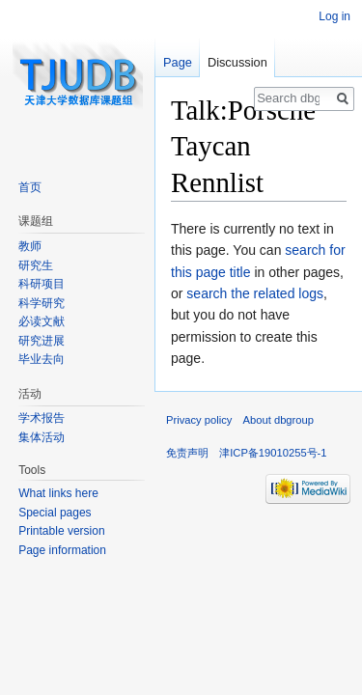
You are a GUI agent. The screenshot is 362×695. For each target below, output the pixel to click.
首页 (30, 187)
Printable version (61, 531)
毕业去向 (41, 359)
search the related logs (254, 293)
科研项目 (41, 284)
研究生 (35, 265)
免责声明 (187, 453)
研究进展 (41, 341)
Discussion (237, 62)
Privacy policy (199, 420)
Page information (62, 550)
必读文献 (41, 321)
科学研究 (41, 303)
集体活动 (41, 437)
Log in (334, 16)
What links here (58, 493)
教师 (30, 246)
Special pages (54, 512)
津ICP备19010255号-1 (272, 453)
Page (177, 62)
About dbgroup (278, 420)
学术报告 (41, 418)
